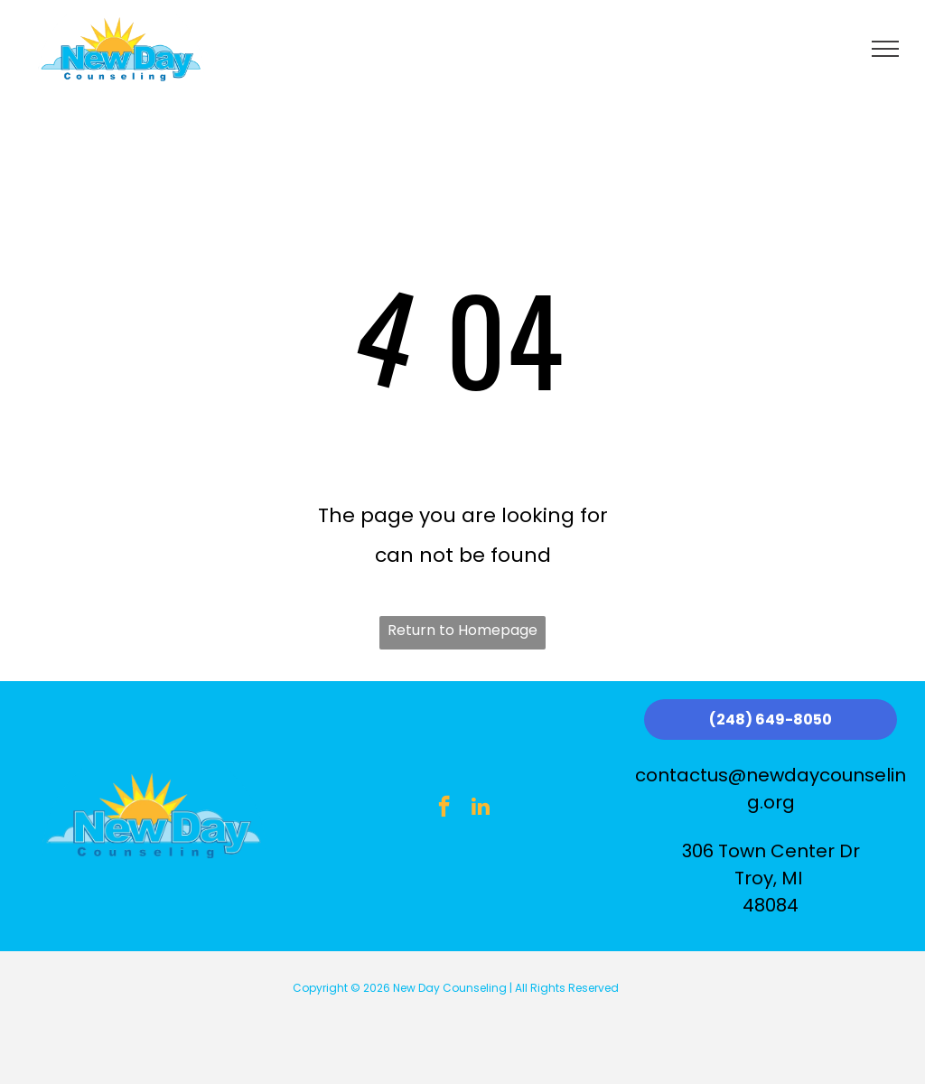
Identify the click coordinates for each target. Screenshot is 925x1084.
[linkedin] (480, 808)
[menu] (885, 48)
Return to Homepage (462, 630)
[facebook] (444, 808)
